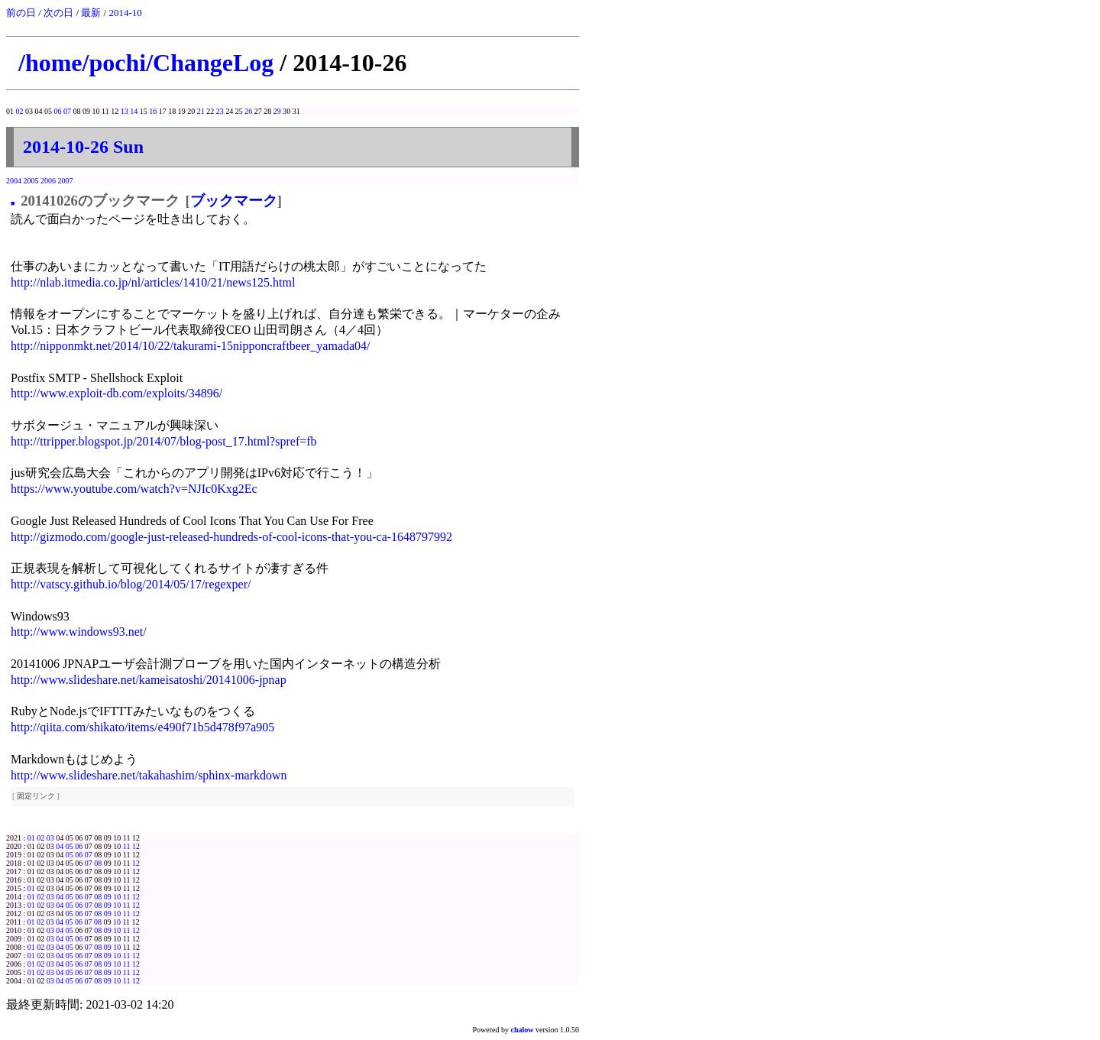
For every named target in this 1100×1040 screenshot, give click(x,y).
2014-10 (124, 12)
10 (117, 897)
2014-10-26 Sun (83, 147)
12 (136, 846)
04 (59, 846)
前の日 (21, 12)
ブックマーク (233, 201)
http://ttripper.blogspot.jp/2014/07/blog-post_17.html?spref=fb (164, 441)
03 (50, 838)
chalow (522, 1029)
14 (134, 111)
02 (20, 111)
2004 (13, 181)
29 (277, 111)
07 (67, 111)
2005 (31, 181)
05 (69, 846)
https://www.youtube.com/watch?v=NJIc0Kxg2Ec (134, 488)
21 (201, 111)
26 (248, 111)
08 (98, 863)
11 (127, 846)
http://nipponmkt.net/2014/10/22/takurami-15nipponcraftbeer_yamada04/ (190, 345)
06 (58, 111)
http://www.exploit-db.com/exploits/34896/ (116, 393)
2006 (48, 181)
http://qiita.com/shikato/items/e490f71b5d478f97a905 (142, 727)
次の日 (58, 12)
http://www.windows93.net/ (79, 631)
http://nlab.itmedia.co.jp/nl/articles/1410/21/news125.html (153, 282)
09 (108, 897)
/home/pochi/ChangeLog (145, 62)
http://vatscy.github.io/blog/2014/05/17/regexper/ (131, 584)
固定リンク (36, 796)
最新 (91, 12)
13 (124, 111)
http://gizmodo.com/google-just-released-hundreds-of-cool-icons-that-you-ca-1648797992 (231, 536)
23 (220, 111)
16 (153, 111)
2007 (65, 181)
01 (31, 838)
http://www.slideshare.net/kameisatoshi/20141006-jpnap (148, 679)
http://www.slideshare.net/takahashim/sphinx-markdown (149, 775)
